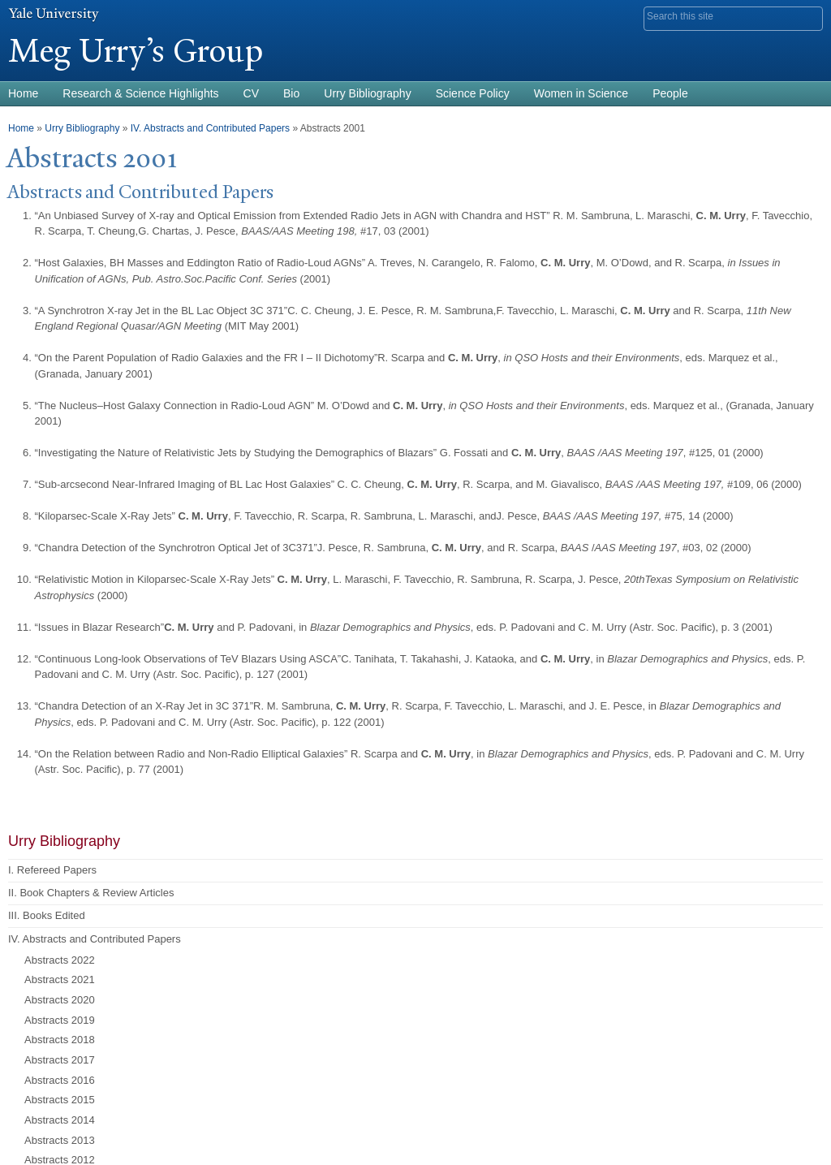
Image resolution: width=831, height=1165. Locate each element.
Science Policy (473, 93)
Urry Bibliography (367, 93)
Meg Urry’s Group (135, 50)
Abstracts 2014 (59, 1120)
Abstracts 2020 (59, 1000)
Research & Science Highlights (140, 93)
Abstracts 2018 (59, 1039)
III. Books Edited (46, 915)
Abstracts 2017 (59, 1060)
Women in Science (581, 93)
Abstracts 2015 (59, 1100)
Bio (291, 93)
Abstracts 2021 (59, 979)
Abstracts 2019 (59, 1020)
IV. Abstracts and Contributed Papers (210, 128)
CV (251, 93)
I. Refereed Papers (52, 870)
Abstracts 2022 (59, 960)
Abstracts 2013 (59, 1140)
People (670, 93)
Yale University (53, 14)
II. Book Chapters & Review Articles (91, 893)
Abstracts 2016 (59, 1080)
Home (21, 128)
